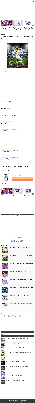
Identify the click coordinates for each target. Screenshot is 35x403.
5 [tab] (18, 31)
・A (33, 41)
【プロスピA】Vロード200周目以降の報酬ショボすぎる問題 (15, 379)
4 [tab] (16, 31)
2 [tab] (14, 31)
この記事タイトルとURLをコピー (17, 237)
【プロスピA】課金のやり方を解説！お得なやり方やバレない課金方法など (17, 342)
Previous (2, 25)
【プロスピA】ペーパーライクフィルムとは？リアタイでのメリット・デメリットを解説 (17, 28)
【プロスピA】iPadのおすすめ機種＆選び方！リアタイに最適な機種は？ (28, 28)
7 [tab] (20, 31)
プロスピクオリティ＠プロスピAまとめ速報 (17, 4)
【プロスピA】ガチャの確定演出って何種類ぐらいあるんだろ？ (15, 361)
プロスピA (3, 311)
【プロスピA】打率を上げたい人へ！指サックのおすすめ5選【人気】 (21, 255)
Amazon (22, 177)
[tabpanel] (6, 24)
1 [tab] (13, 31)
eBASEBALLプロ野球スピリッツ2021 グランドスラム (20, 174)
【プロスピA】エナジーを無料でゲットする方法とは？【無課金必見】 (6, 28)
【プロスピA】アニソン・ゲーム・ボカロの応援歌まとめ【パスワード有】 (17, 347)
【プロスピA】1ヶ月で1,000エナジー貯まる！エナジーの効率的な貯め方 (17, 356)
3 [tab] (15, 31)
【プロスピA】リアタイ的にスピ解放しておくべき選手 (14, 375)
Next (33, 25)
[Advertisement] (17, 12)
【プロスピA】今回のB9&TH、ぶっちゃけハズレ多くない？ (12, 314)
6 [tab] (19, 31)
